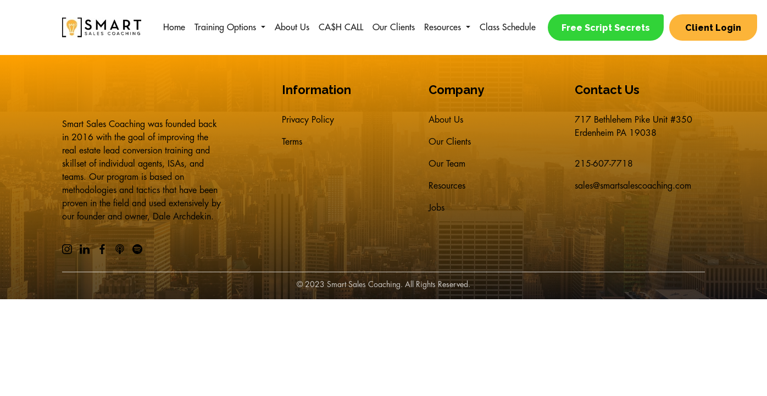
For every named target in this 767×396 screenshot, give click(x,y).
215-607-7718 (604, 164)
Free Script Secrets (606, 28)
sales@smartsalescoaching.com (633, 186)
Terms (292, 142)
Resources (442, 27)
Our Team (447, 164)
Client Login (713, 28)
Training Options (225, 27)
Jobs (436, 208)
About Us (292, 27)
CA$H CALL (341, 27)
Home (174, 27)
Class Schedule (508, 27)
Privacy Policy (308, 120)
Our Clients (394, 27)
